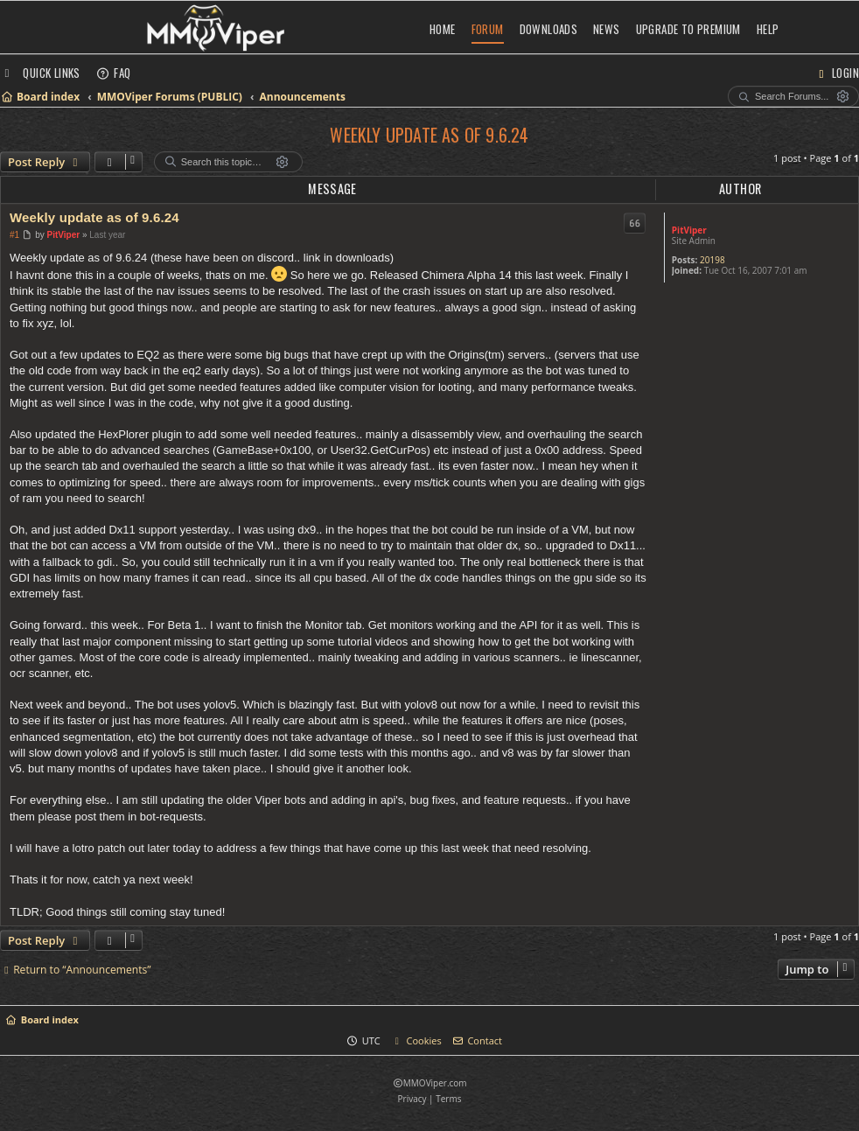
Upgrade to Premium (688, 29)
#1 (14, 235)
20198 (712, 260)
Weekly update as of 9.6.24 (429, 135)
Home (443, 29)
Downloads (549, 29)
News (606, 29)
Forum (487, 29)
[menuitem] (113, 72)
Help (768, 29)
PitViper (689, 230)
